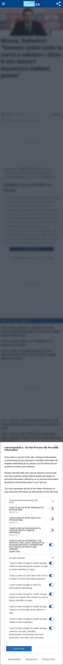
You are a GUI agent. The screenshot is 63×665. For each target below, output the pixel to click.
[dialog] (31, 553)
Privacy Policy (48, 659)
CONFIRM (19, 649)
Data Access (31, 659)
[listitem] (31, 501)
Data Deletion (14, 659)
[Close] (57, 448)
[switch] (51, 508)
